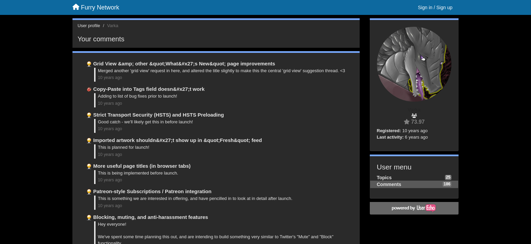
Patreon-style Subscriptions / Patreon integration (152, 191)
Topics (384, 177)
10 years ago (110, 77)
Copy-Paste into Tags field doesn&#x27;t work (149, 89)
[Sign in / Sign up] (435, 7)
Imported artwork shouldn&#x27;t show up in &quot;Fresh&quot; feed (177, 140)
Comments (389, 184)
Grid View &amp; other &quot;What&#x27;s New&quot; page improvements (184, 63)
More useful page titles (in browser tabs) (142, 166)
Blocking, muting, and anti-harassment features (150, 217)
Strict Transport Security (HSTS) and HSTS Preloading (158, 115)
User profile (89, 25)
